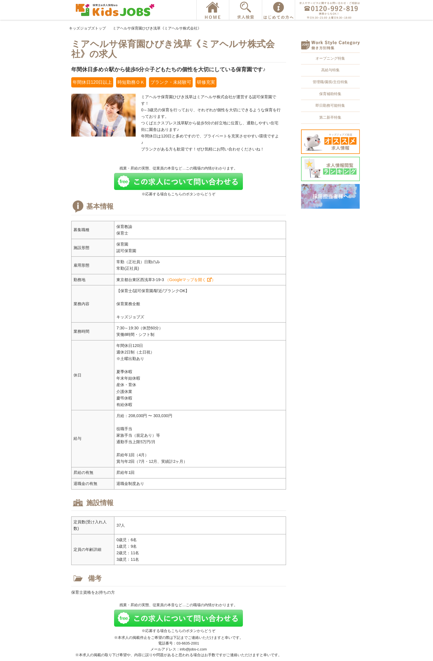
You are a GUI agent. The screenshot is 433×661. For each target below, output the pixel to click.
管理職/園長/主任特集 (330, 82)
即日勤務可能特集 (330, 105)
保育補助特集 (330, 94)
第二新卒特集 (330, 117)
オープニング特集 (330, 58)
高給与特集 (330, 70)
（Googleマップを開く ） (190, 279)
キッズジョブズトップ (87, 28)
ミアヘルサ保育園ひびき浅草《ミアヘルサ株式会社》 (157, 28)
